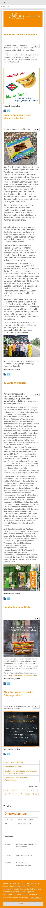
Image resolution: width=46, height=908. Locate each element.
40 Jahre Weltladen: (15, 382)
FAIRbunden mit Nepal (13, 766)
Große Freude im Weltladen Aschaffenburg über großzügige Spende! (21, 772)
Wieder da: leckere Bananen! (20, 34)
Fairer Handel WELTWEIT (14, 762)
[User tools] (36, 46)
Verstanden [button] (23, 904)
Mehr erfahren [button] (36, 898)
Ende (35, 794)
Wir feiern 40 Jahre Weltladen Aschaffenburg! (16, 778)
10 (21, 794)
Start (7, 790)
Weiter (27, 794)
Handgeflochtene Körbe (17, 607)
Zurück (14, 790)
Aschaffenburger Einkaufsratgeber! (24, 675)
